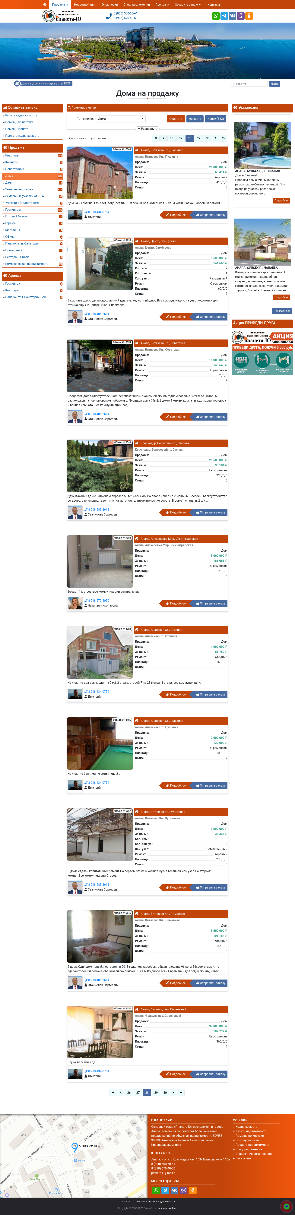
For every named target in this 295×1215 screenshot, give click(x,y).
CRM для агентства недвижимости (155, 1201)
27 (180, 138)
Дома (25, 83)
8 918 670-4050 (96, 600)
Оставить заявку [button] (188, 4)
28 (189, 138)
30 (207, 138)
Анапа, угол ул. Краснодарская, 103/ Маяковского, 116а (190, 1159)
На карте (195, 119)
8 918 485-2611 (96, 314)
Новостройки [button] (85, 4)
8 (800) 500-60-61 (126, 13)
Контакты (214, 4)
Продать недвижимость (253, 1145)
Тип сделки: (85, 119)
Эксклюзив (110, 4)
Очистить (175, 119)
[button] (121, 118)
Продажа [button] (60, 4)
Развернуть (147, 129)
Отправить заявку (210, 215)
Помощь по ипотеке (250, 1136)
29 (198, 138)
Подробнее (176, 215)
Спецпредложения (136, 4)
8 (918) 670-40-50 (126, 18)
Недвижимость (246, 1126)
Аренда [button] (162, 4)
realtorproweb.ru (167, 1208)
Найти (275, 83)
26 (171, 138)
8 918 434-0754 (96, 212)
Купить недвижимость (251, 1131)
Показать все (282, 310)
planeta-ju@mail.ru (163, 1173)
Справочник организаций (254, 1154)
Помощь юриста (247, 1140)
